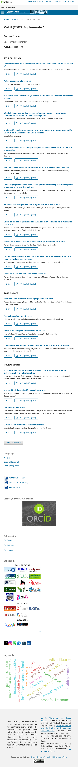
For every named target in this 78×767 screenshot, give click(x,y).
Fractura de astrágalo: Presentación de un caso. (25, 330)
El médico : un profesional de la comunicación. (24, 425)
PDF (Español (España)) (27, 74)
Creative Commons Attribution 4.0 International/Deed (49, 757)
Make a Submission (14, 443)
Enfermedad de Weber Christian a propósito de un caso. (28, 298)
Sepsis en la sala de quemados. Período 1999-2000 (26, 273)
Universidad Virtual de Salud (39, 2)
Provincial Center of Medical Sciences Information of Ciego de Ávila (56, 728)
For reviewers (9, 550)
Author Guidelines (17, 478)
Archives (15, 19)
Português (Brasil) (11, 466)
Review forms (15, 487)
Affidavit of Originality (18, 482)
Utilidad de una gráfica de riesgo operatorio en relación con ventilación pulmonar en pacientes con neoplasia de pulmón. (35, 114)
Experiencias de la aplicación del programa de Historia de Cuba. (32, 204)
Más (39, 631)
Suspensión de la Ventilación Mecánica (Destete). (25, 390)
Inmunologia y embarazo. (15, 407)
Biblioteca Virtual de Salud (63, 2)
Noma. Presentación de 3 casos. (18, 316)
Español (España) (11, 462)
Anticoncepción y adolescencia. (17, 81)
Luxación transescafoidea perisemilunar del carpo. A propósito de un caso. (37, 345)
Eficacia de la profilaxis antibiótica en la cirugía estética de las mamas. (35, 241)
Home (6, 19)
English (7, 458)
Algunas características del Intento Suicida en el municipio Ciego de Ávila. (36, 167)
